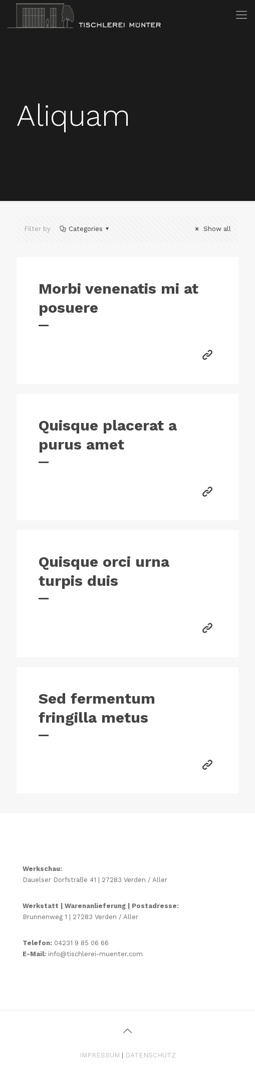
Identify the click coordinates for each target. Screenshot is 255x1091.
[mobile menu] (241, 15)
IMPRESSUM (100, 1055)
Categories (85, 229)
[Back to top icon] (127, 1030)
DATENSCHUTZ (150, 1055)
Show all (211, 229)
